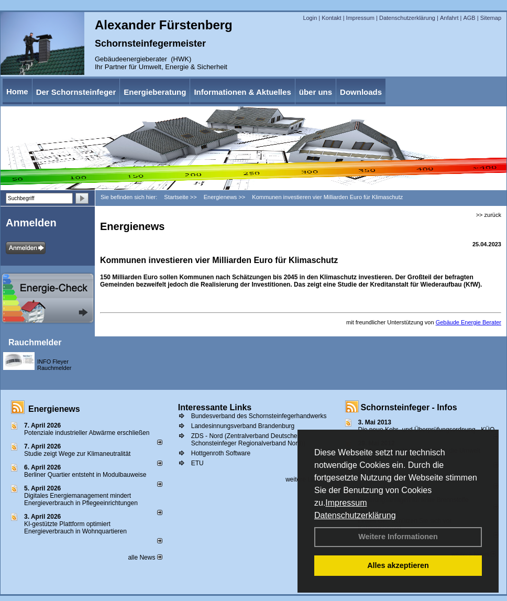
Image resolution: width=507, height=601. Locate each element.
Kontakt (331, 18)
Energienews (54, 409)
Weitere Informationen (398, 536)
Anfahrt (449, 18)
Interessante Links (215, 407)
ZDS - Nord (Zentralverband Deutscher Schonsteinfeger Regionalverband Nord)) (248, 439)
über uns (315, 92)
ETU (197, 463)
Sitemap (490, 18)
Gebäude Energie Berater (468, 322)
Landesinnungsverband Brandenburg (243, 426)
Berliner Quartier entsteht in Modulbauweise (85, 474)
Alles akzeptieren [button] (398, 565)
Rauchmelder (34, 342)
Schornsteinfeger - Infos (409, 407)
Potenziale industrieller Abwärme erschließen (86, 432)
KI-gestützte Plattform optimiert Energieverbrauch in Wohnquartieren (75, 527)
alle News (145, 557)
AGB (469, 18)
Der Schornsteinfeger (76, 92)
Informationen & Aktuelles (242, 92)
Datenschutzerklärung (355, 515)
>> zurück (488, 215)
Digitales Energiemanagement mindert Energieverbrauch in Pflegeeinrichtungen (81, 499)
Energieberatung (155, 92)
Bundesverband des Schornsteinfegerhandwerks (259, 416)
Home (17, 91)
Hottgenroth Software (220, 453)
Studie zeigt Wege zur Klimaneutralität (77, 453)
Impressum (346, 502)
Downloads (361, 92)
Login (310, 18)
